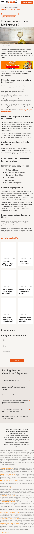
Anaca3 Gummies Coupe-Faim (8, 495)
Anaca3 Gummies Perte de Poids (9, 480)
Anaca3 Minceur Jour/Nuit (7, 501)
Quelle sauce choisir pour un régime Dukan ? (7, 319)
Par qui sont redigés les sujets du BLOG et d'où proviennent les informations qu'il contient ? (14, 387)
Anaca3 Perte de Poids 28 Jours (10, 523)
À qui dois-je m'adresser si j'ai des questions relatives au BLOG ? (15, 417)
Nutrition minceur (9, 16)
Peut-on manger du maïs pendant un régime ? (7, 291)
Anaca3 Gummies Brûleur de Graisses (10, 488)
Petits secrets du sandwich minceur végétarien (25, 319)
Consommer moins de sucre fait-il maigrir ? (7, 263)
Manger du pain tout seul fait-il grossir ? (24, 291)
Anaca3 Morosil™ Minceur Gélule (9, 512)
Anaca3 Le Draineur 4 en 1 (7, 468)
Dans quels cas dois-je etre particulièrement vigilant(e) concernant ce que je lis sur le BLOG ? (15, 402)
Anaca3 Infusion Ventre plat (8, 474)
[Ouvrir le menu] (2, 2)
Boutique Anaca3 (27, 2)
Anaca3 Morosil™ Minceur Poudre (9, 518)
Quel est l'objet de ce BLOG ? (10, 380)
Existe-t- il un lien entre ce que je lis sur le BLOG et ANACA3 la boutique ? (14, 410)
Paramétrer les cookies (5, 532)
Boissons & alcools (11, 14)
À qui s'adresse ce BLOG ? (9, 395)
